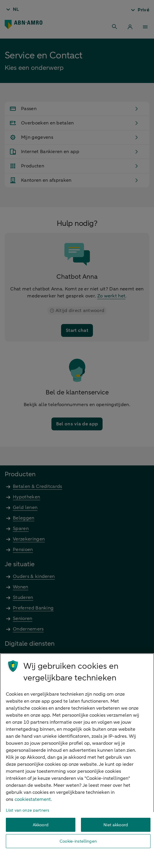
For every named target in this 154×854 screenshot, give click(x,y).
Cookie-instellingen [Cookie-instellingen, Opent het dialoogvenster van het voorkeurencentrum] (78, 841)
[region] (77, 753)
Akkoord (41, 825)
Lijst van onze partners (27, 810)
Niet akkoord (115, 825)
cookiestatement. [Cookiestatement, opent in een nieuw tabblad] (33, 799)
